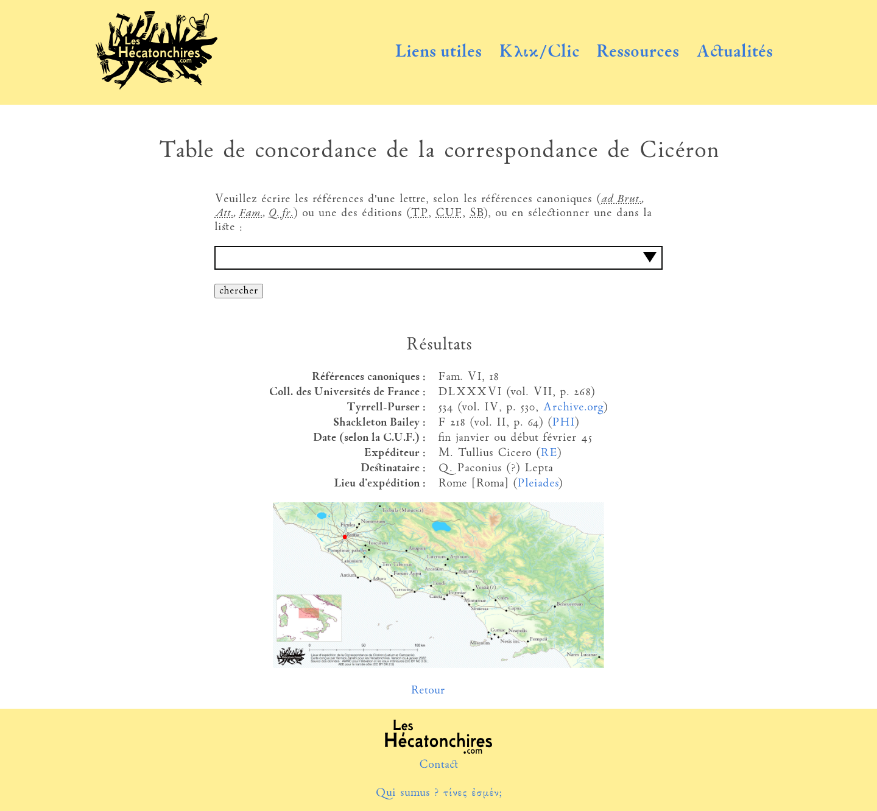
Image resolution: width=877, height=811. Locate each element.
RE (548, 453)
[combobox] (438, 258)
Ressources (637, 52)
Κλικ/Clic (539, 52)
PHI (563, 422)
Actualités (734, 52)
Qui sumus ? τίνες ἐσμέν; (438, 793)
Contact (439, 765)
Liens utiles (438, 52)
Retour (427, 690)
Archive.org (573, 407)
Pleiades (537, 483)
